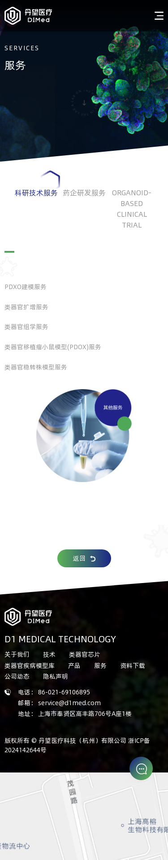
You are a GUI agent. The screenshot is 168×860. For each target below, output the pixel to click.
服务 (100, 665)
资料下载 (132, 665)
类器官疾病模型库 (29, 665)
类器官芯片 (84, 654)
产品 (74, 665)
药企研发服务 (84, 192)
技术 (49, 654)
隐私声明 (55, 676)
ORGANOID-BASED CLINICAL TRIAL (131, 216)
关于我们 (17, 654)
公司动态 (17, 676)
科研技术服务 (37, 184)
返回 (84, 558)
